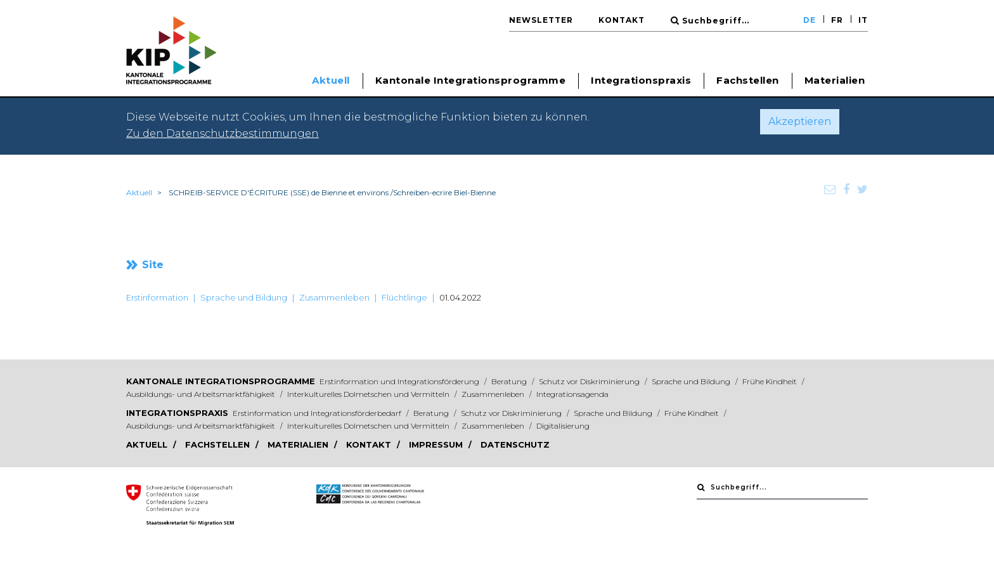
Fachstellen (747, 80)
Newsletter (541, 20)
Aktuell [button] (331, 80)
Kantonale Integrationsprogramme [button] (470, 80)
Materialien (834, 80)
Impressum (437, 444)
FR (837, 20)
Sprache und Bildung (243, 297)
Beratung (510, 381)
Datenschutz (515, 444)
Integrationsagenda (572, 394)
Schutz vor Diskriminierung (590, 381)
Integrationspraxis (177, 413)
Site (153, 265)
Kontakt (621, 20)
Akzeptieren (799, 121)
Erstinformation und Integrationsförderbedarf (318, 413)
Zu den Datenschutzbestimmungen (222, 133)
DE (809, 20)
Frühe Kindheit (770, 381)
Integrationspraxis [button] (641, 80)
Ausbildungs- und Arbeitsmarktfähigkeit (201, 394)
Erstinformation (157, 297)
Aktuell (139, 192)
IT (863, 20)
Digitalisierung (563, 426)
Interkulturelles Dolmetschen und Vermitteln (369, 394)
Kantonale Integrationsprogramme (220, 381)
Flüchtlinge (404, 297)
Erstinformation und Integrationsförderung (400, 381)
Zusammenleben (334, 297)
